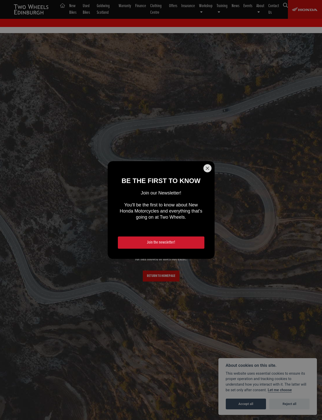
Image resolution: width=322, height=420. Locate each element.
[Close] (207, 168)
